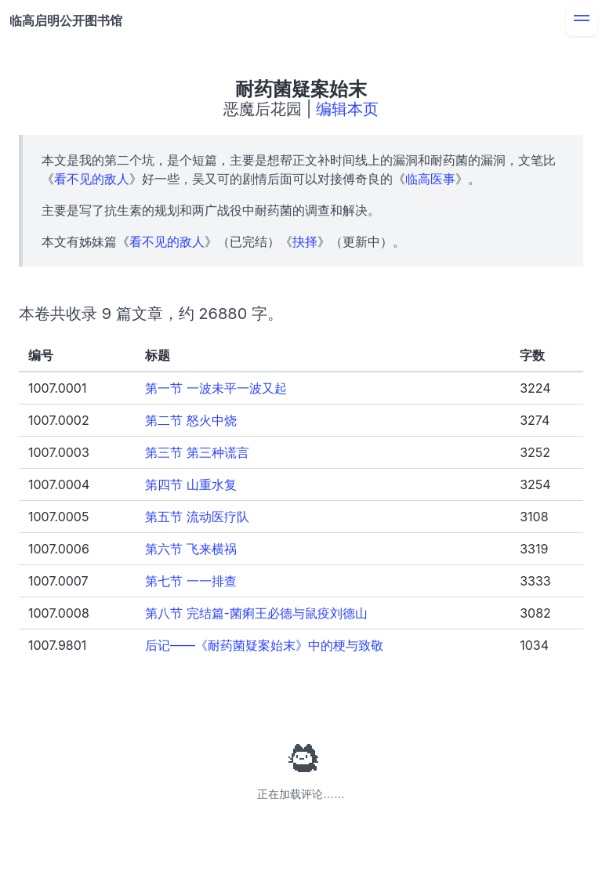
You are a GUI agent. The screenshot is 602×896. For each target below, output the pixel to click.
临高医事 (430, 179)
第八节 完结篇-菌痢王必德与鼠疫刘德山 (256, 613)
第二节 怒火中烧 (191, 420)
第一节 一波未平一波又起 (216, 388)
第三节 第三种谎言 (197, 452)
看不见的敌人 (91, 179)
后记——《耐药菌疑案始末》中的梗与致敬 (264, 645)
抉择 (304, 241)
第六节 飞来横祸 (191, 549)
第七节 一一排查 (191, 581)
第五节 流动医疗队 (197, 516)
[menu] (581, 20)
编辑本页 (347, 109)
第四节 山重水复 (191, 484)
